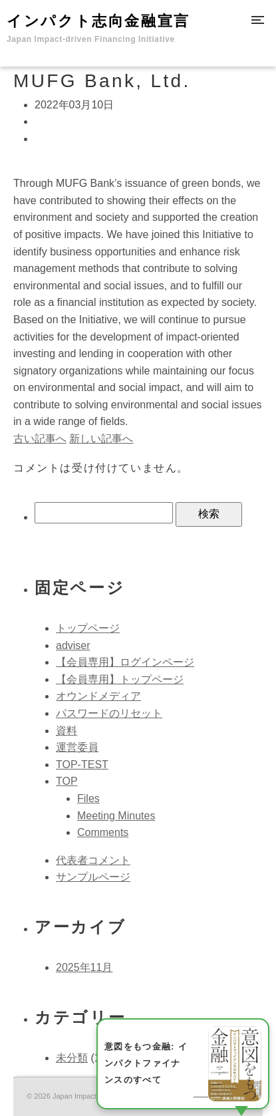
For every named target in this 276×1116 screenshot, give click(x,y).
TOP (67, 781)
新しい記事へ (101, 438)
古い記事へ (40, 438)
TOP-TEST (82, 764)
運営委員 (77, 747)
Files (88, 798)
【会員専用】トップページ (120, 679)
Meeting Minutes (116, 815)
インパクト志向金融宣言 (98, 28)
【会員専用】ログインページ (125, 662)
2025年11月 (84, 967)
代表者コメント (93, 860)
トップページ (88, 628)
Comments (102, 832)
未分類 (72, 1057)
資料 (66, 730)
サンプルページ (93, 877)
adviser (73, 645)
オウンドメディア (98, 696)
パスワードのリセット (109, 713)
